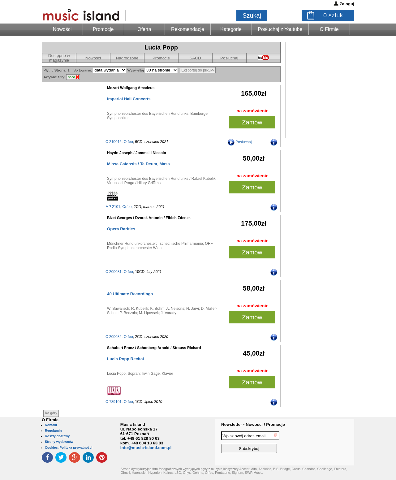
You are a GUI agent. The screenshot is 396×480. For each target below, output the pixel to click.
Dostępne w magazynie (59, 58)
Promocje (103, 29)
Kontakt (51, 425)
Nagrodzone (127, 58)
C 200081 (113, 272)
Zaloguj (347, 4)
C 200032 (113, 337)
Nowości (93, 58)
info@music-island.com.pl (146, 447)
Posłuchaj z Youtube (280, 29)
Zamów (252, 122)
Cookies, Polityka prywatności (68, 447)
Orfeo (128, 142)
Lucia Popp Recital (125, 359)
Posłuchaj (229, 58)
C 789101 (113, 402)
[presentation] (328, 443)
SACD (195, 58)
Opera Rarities (121, 229)
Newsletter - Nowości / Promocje (253, 424)
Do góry (51, 413)
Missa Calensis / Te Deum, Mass (138, 164)
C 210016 (113, 142)
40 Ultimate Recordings (130, 294)
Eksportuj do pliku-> (197, 70)
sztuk (333, 15)
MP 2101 (112, 207)
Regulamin (53, 430)
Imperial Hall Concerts (129, 99)
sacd (71, 77)
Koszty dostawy (57, 436)
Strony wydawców (59, 441)
